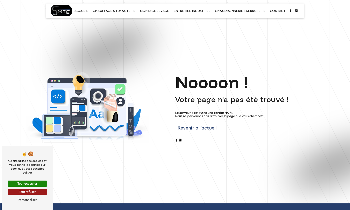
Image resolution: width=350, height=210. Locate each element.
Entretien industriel (192, 11)
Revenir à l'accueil (197, 128)
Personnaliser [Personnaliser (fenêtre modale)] (27, 200)
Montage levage (154, 11)
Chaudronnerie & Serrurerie (240, 11)
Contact (277, 11)
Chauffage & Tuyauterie (114, 11)
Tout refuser (27, 192)
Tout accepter (27, 183)
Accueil (81, 11)
